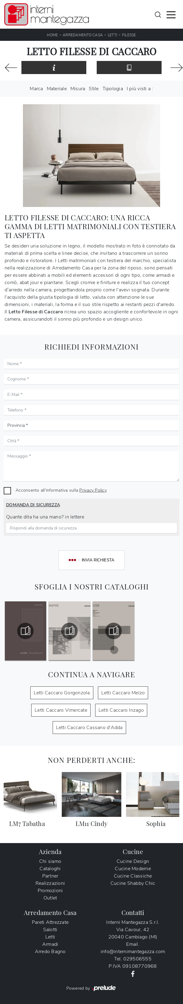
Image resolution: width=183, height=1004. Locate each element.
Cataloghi (50, 868)
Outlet (50, 898)
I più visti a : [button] (140, 88)
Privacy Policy (93, 490)
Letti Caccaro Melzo (123, 692)
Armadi (50, 944)
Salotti (50, 929)
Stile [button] (94, 88)
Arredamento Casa (83, 35)
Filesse (129, 35)
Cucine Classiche (133, 876)
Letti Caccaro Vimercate (61, 710)
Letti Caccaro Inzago (121, 710)
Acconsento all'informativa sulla (61, 490)
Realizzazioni (50, 883)
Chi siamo (50, 861)
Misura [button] (77, 88)
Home (52, 35)
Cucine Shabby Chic (132, 883)
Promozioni (50, 890)
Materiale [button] (57, 88)
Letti (112, 35)
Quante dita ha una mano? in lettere (45, 517)
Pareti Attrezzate (50, 922)
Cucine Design (133, 861)
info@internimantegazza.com (133, 951)
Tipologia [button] (113, 88)
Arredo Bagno (50, 951)
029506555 (137, 959)
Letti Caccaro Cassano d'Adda (89, 727)
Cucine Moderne (133, 868)
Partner (50, 876)
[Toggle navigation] (171, 14)
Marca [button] (36, 88)
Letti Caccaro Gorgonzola (62, 692)
